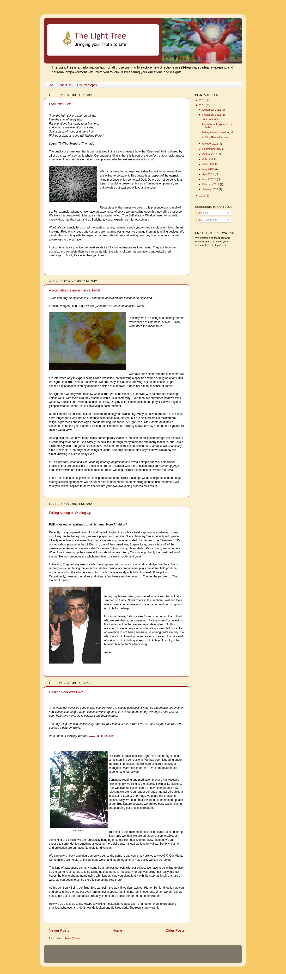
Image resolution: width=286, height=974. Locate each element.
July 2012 (208, 159)
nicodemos (154, 956)
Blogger (181, 956)
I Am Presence (60, 104)
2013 (202, 100)
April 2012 (208, 174)
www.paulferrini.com (101, 736)
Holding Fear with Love (66, 692)
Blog (50, 85)
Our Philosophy (87, 85)
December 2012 (212, 109)
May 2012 (208, 169)
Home (117, 930)
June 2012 (208, 164)
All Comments (207, 219)
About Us (65, 85)
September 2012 (212, 148)
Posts (203, 212)
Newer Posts (59, 930)
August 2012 (210, 153)
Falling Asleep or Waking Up (70, 513)
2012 (202, 105)
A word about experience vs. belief (74, 290)
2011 (202, 195)
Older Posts (174, 930)
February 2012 (211, 184)
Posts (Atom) (72, 938)
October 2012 (210, 143)
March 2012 (209, 179)
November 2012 (212, 114)
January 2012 (210, 189)
